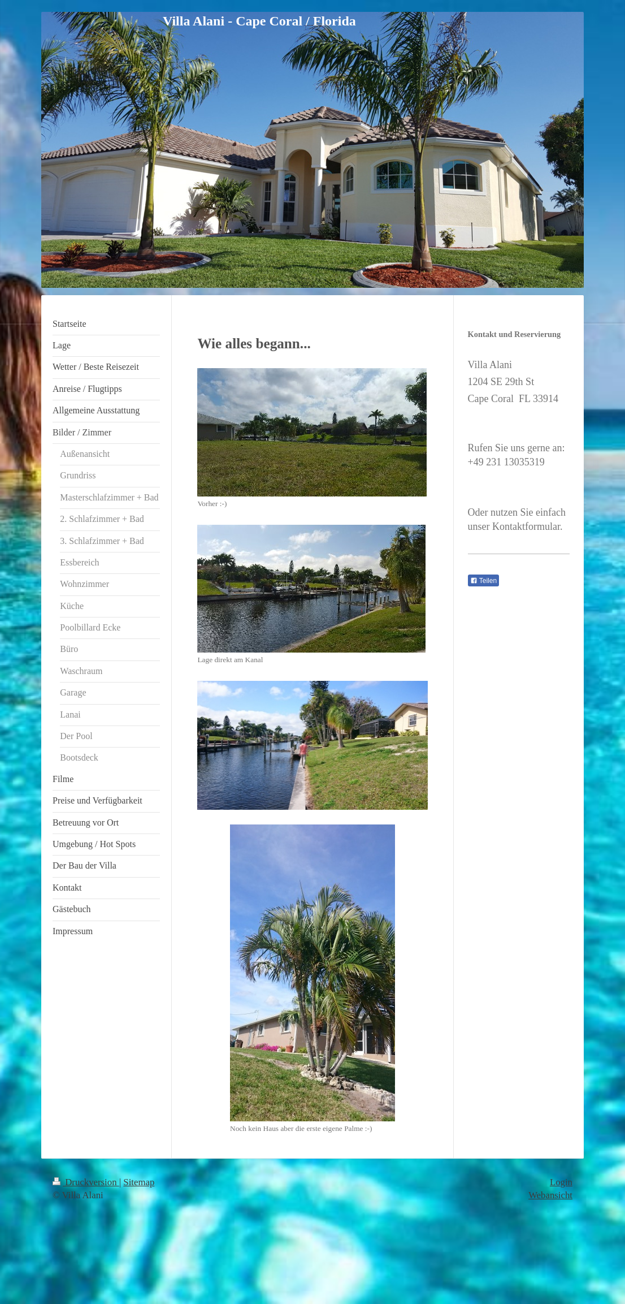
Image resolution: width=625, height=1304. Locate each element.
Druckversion (86, 1182)
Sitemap (138, 1182)
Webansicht (550, 1195)
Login (561, 1182)
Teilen (483, 581)
